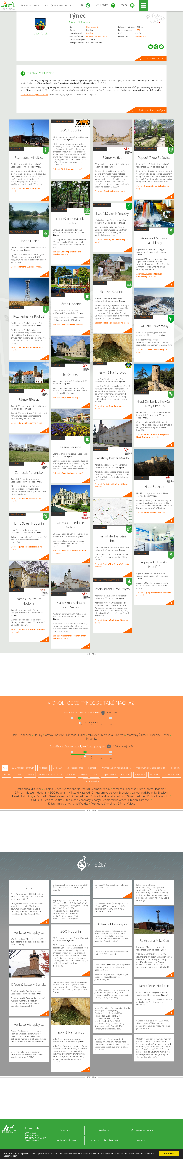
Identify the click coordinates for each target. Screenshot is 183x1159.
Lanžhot (71, 735)
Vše (5, 767)
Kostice (59, 735)
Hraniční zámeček (139, 800)
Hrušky (38, 735)
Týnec (77, 15)
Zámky (16, 390)
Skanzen (100, 282)
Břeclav (89, 33)
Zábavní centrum (17, 514)
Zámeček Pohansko (124, 789)
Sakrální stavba (58, 594)
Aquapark (141, 229)
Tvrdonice (91, 738)
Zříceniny (58, 365)
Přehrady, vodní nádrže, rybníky (24, 232)
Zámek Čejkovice (58, 796)
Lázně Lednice (79, 796)
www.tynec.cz (141, 36)
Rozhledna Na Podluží (76, 789)
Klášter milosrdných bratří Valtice (68, 803)
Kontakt (141, 1140)
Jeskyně (100, 363)
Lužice (82, 735)
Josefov (49, 735)
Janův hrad (39, 796)
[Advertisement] (91, 676)
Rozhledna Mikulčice (29, 789)
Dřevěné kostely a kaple (50, 774)
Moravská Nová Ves (113, 735)
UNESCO (58, 513)
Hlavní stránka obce (156, 58)
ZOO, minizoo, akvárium (62, 121)
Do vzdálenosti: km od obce (81, 712)
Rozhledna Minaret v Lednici (107, 796)
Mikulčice (93, 735)
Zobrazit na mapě (26, 266)
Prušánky (154, 735)
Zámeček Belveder (114, 800)
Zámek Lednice (135, 796)
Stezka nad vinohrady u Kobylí (83, 800)
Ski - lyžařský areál (101, 204)
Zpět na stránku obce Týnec (152, 110)
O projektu (66, 1130)
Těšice (166, 735)
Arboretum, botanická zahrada (150, 767)
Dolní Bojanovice (22, 735)
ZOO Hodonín (58, 792)
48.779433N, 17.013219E (97, 36)
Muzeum (16, 590)
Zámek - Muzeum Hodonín (31, 792)
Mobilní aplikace (66, 1140)
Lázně (58, 295)
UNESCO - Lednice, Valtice (46, 800)
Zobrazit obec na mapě (34, 94)
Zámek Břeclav (101, 789)
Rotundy (71, 774)
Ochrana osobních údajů (103, 1140)
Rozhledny (16, 148)
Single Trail (99, 527)
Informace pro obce (141, 1130)
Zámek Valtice (126, 803)
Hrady (141, 477)
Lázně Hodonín (21, 796)
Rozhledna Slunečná (103, 803)
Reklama (104, 1130)
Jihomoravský (92, 27)
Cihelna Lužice (52, 789)
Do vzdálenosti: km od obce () (77, 746)
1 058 (137, 30)
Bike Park (125, 774)
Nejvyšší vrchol (109, 774)
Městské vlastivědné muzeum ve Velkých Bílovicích (99, 792)
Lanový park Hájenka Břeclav (149, 792)
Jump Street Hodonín (151, 789)
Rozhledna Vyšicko (158, 796)
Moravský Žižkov (136, 735)
